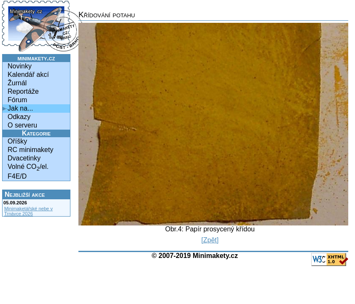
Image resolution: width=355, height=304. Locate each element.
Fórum (17, 99)
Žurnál (17, 83)
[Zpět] (210, 240)
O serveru (22, 125)
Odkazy (19, 116)
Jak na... (20, 108)
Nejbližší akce (25, 194)
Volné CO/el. (28, 167)
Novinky (20, 66)
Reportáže (23, 91)
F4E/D (17, 176)
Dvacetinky (24, 158)
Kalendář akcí (28, 74)
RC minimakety (30, 149)
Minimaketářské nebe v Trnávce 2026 (28, 211)
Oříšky (17, 141)
